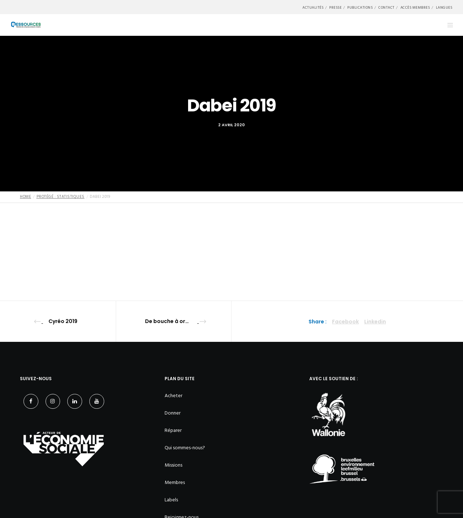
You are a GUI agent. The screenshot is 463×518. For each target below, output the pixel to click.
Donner (172, 413)
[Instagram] (53, 401)
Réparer (173, 430)
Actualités (312, 7)
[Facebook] (31, 401)
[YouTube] (96, 401)
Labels (171, 500)
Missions (173, 465)
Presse (335, 7)
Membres (175, 482)
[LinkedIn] (74, 401)
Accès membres (415, 7)
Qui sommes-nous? (185, 447)
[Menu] (446, 25)
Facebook (345, 321)
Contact (386, 7)
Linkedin (375, 321)
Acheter (173, 395)
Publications (360, 7)
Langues (444, 7)
